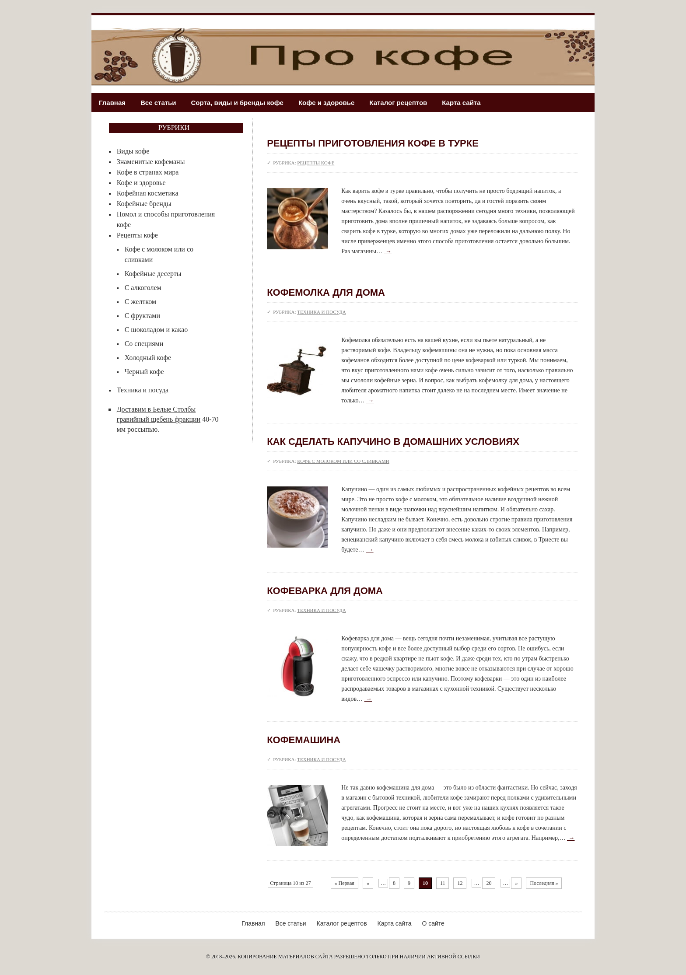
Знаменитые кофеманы (151, 161)
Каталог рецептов (398, 102)
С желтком (140, 301)
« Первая (344, 883)
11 (442, 883)
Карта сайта (461, 102)
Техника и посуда (142, 390)
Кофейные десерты (153, 273)
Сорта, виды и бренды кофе (237, 102)
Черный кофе (144, 371)
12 (459, 883)
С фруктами (142, 315)
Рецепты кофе (137, 235)
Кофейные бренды (144, 203)
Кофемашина (303, 739)
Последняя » (544, 883)
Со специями (144, 343)
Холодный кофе (148, 357)
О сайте (433, 923)
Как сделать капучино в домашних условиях (393, 441)
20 (488, 883)
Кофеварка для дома (325, 590)
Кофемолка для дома (326, 292)
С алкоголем (143, 287)
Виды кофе (133, 151)
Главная (112, 102)
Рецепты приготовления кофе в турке (373, 143)
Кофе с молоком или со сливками (343, 461)
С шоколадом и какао (156, 329)
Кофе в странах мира (148, 172)
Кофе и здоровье (326, 102)
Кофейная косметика (147, 193)
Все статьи (158, 102)
